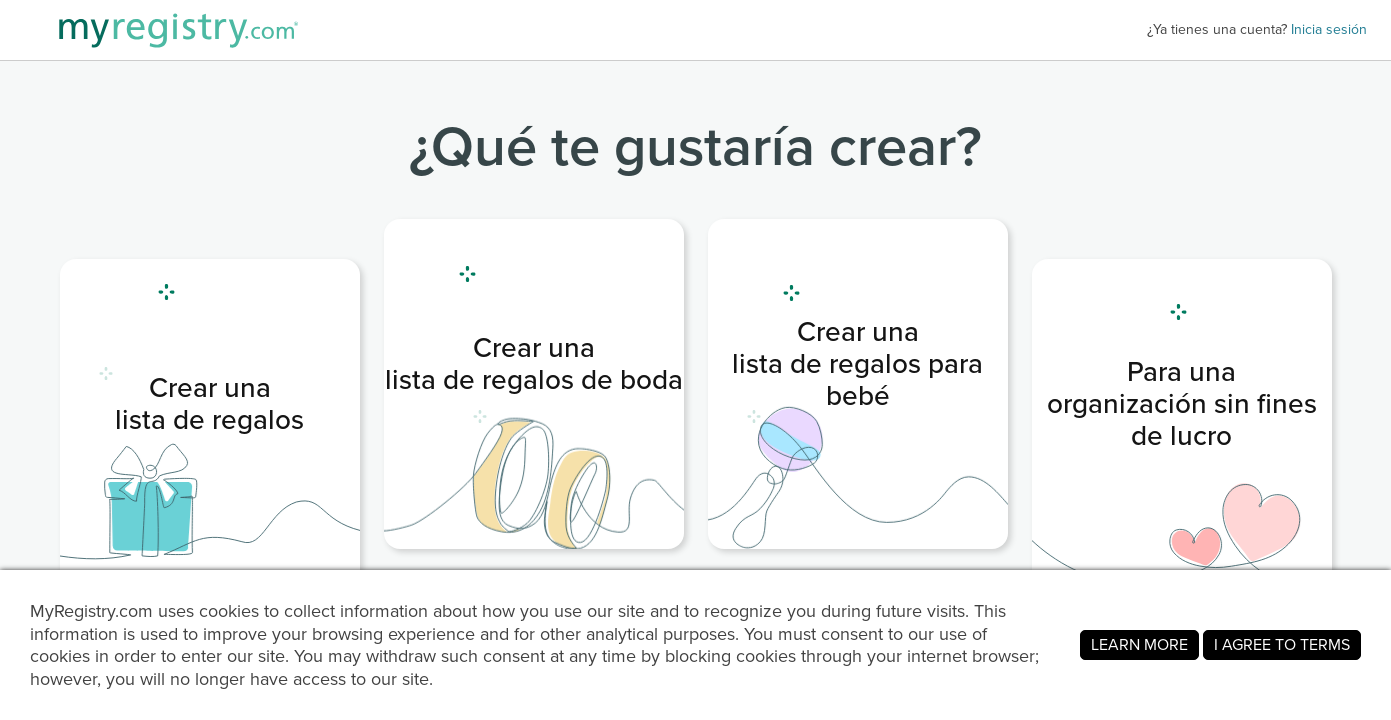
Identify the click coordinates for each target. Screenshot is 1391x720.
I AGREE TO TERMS (1282, 644)
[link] (210, 424)
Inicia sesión (1329, 29)
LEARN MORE (1139, 644)
